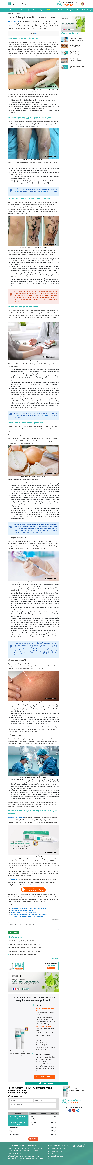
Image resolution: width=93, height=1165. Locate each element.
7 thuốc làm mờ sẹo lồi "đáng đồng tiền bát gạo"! (23, 941)
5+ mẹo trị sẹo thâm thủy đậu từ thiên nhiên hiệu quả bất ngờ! (29, 908)
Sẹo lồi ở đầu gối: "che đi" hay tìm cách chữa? (22, 954)
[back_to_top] (89, 1161)
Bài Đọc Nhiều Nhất (70, 33)
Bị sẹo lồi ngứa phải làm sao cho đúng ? (22, 910)
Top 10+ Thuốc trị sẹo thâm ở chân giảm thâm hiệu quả (25, 948)
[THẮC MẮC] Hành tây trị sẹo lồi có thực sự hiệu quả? (24, 944)
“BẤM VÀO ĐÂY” (13, 879)
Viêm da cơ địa (24, 10)
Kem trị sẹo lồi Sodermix (16, 818)
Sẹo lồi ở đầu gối (13, 21)
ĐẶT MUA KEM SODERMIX (44, 1077)
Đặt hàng (33, 1139)
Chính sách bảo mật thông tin (56, 1148)
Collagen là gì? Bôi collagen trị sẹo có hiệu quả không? (27, 916)
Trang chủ (13, 10)
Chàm (35, 10)
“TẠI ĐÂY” (27, 885)
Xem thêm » (55, 958)
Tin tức (60, 10)
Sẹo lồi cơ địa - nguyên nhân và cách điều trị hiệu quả (24, 951)
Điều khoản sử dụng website (56, 1161)
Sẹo (41, 10)
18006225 (18, 1153)
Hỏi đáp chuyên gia (72, 10)
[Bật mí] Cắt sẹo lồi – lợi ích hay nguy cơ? (23, 912)
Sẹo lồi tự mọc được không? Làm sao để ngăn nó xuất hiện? (29, 914)
